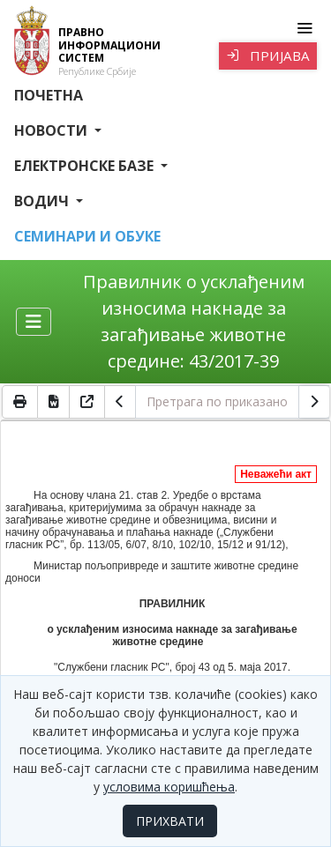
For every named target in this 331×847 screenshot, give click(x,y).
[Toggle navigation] (304, 28)
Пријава (268, 55)
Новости (52, 130)
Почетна (48, 95)
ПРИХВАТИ (170, 821)
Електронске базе (85, 165)
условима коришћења (169, 786)
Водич (43, 201)
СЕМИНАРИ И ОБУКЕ (87, 236)
